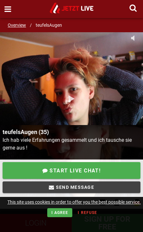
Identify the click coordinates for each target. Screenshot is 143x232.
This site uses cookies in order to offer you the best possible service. (74, 202)
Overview (17, 25)
